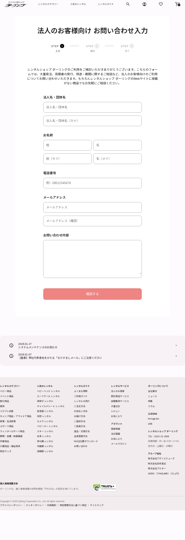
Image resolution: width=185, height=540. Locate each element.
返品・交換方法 (82, 431)
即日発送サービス (120, 396)
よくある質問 (80, 391)
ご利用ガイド (80, 396)
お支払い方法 (80, 411)
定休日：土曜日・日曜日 (160, 446)
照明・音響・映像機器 (11, 436)
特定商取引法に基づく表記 (73, 505)
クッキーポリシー (35, 505)
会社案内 (152, 391)
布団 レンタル (44, 416)
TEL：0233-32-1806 (158, 436)
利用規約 (51, 505)
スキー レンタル (45, 431)
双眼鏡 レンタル (45, 451)
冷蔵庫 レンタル (45, 446)
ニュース (152, 396)
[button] (177, 4)
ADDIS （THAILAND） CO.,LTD (163, 473)
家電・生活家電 (8, 421)
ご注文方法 (79, 406)
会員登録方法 (80, 436)
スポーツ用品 (6, 426)
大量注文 (115, 406)
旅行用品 (4, 401)
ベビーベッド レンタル (48, 391)
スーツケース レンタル (48, 396)
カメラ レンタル (45, 421)
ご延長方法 (79, 426)
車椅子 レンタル (45, 401)
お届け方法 (79, 416)
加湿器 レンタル (45, 411)
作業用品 (4, 441)
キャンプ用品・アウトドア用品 (15, 416)
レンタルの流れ (82, 401)
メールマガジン (119, 443)
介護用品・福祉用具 (10, 446)
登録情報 (115, 428)
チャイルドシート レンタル (50, 406)
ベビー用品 (5, 391)
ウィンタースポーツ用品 (12, 431)
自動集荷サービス (120, 401)
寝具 (2, 406)
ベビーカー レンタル (47, 426)
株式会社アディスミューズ (161, 458)
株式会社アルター (157, 468)
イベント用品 (6, 396)
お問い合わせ (80, 446)
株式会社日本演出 (157, 463)
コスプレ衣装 (6, 411)
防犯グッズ (5, 451)
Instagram (153, 418)
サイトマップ (96, 505)
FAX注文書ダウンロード (86, 441)
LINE (150, 423)
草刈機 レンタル (45, 441)
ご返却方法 (79, 421)
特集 (150, 401)
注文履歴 (115, 433)
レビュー (115, 411)
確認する (92, 294)
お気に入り (116, 416)
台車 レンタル (44, 436)
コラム (151, 406)
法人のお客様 (117, 391)
